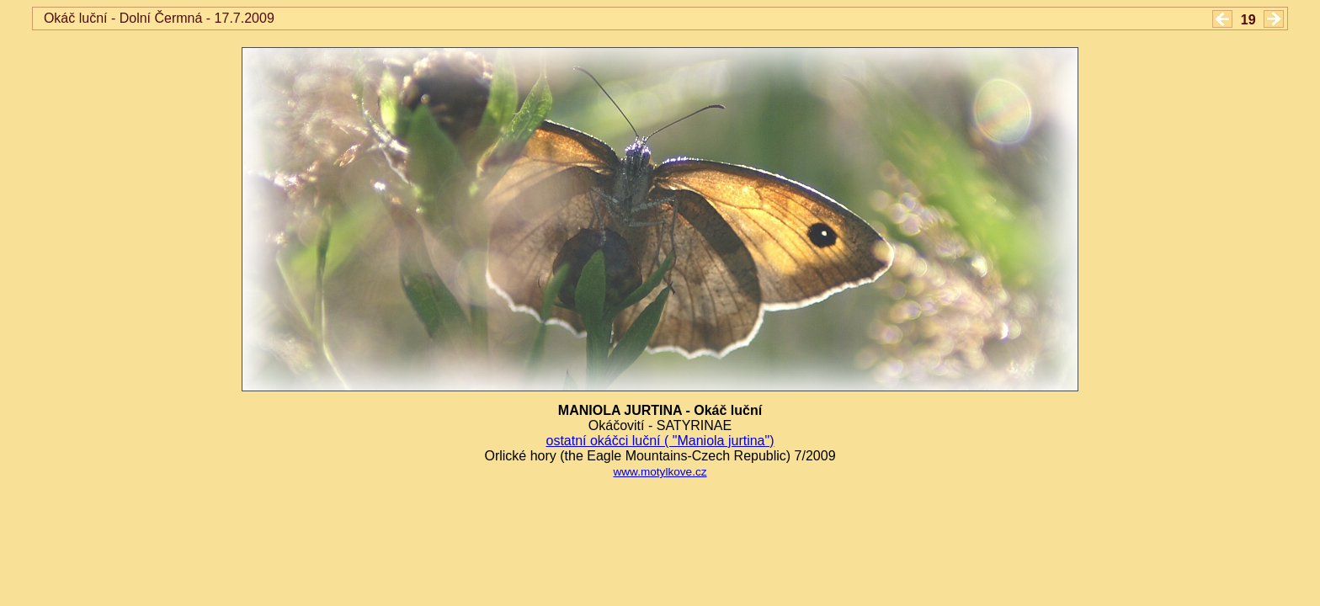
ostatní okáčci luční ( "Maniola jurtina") (660, 440)
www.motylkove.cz (659, 471)
